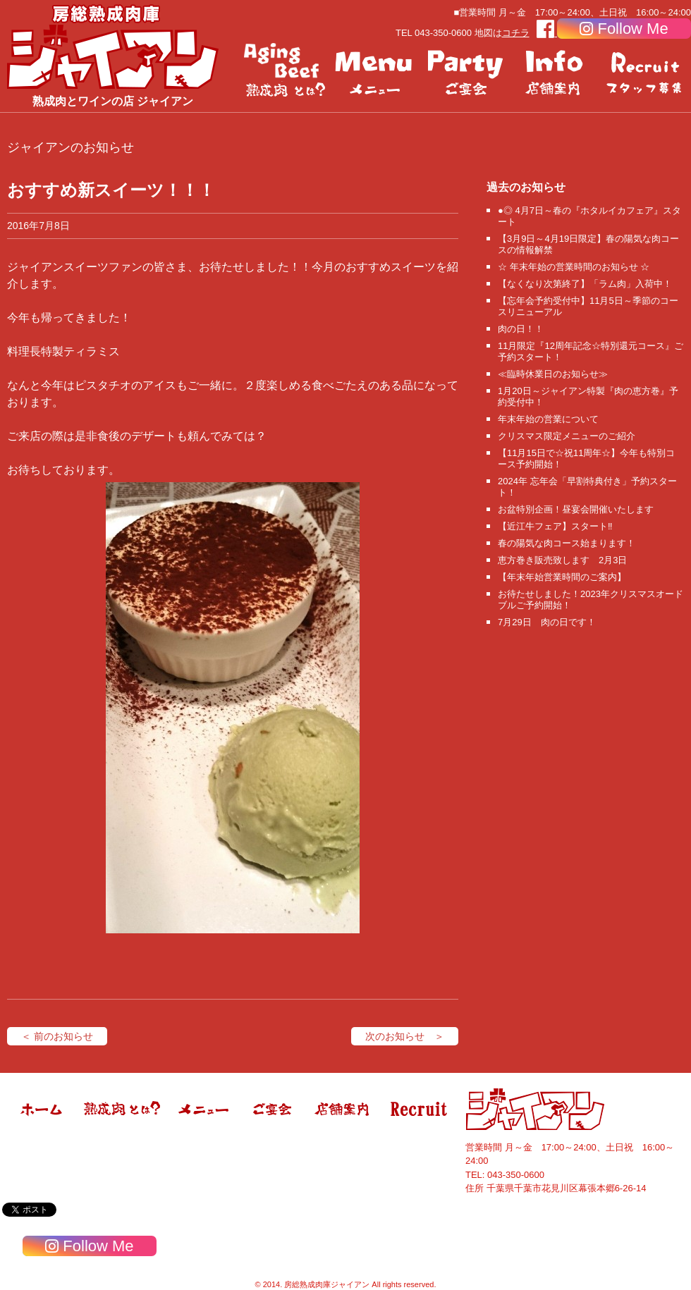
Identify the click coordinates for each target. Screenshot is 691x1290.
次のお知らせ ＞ (404, 1036)
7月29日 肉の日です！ (547, 622)
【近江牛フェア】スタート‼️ (555, 526)
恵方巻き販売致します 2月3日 (562, 560)
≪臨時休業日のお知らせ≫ (553, 374)
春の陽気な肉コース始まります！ (566, 543)
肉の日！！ (521, 329)
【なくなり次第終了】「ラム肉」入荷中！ (585, 283)
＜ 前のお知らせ (57, 1036)
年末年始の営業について (548, 419)
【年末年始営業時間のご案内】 (562, 577)
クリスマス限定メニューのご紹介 (566, 436)
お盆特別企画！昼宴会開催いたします (576, 509)
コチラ (516, 32)
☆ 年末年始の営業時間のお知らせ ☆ (573, 267)
